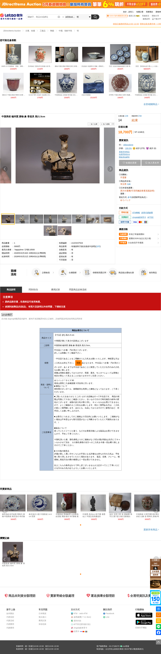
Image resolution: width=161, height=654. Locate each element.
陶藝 (52, 31)
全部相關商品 (151, 104)
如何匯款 (10, 613)
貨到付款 (77, 621)
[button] (5, 169)
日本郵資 (42, 613)
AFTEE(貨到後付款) (81, 624)
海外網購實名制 (120, 16)
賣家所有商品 (124, 152)
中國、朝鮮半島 (65, 31)
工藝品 (42, 31)
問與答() (33, 289)
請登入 (131, 12)
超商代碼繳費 (147, 213)
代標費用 (10, 624)
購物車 (158, 12)
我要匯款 (149, 12)
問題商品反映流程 (78, 289)
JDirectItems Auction (12, 31)
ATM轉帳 (136, 213)
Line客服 (124, 646)
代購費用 (10, 628)
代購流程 (10, 620)
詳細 (140, 116)
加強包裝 (42, 624)
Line (107, 617)
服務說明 (146, 19)
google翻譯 (7, 315)
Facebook (110, 613)
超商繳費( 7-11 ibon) (82, 617)
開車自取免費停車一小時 (150, 24)
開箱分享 (155, 16)
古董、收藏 (30, 31)
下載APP (156, 19)
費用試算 (55, 289)
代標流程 (10, 617)
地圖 (129, 184)
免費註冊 (139, 12)
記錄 (126, 116)
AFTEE (150, 217)
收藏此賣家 (130, 163)
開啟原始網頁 (124, 157)
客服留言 (145, 16)
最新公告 (134, 16)
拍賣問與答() (124, 154)
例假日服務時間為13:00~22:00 (126, 24)
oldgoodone (128, 145)
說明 (98, 246)
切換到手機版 (141, 628)
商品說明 (11, 289)
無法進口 (42, 617)
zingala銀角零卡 (139, 217)
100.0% (128, 148)
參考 (130, 197)
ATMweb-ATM (80, 613)
